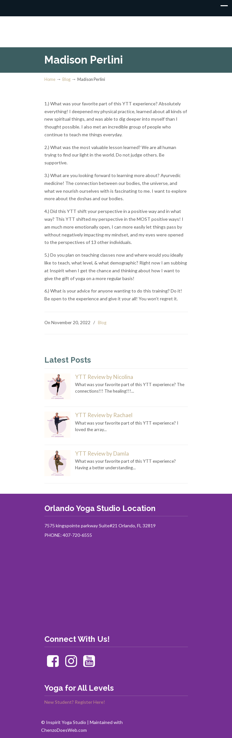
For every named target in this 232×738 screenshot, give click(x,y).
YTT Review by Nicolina (104, 376)
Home (49, 79)
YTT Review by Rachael (103, 415)
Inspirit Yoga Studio (116, 28)
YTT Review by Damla (102, 453)
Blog (66, 79)
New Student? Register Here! (74, 702)
